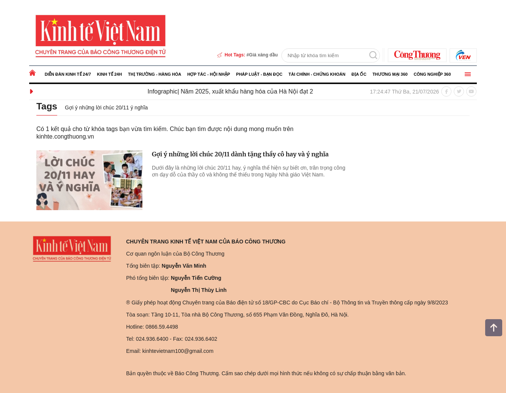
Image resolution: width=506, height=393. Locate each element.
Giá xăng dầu (263, 55)
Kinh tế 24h (109, 74)
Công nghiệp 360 (432, 74)
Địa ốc (358, 74)
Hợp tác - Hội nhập (208, 74)
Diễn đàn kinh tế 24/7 (68, 74)
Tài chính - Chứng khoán (317, 74)
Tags (47, 106)
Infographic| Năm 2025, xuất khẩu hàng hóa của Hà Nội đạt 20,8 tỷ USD (249, 91)
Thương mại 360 (390, 74)
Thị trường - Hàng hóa (154, 74)
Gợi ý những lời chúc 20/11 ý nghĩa (107, 107)
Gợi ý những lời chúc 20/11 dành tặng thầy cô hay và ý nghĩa (240, 154)
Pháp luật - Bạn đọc (259, 74)
